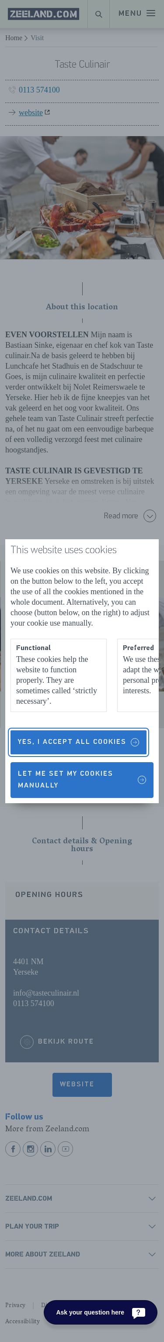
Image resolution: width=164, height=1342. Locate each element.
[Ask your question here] (100, 1312)
